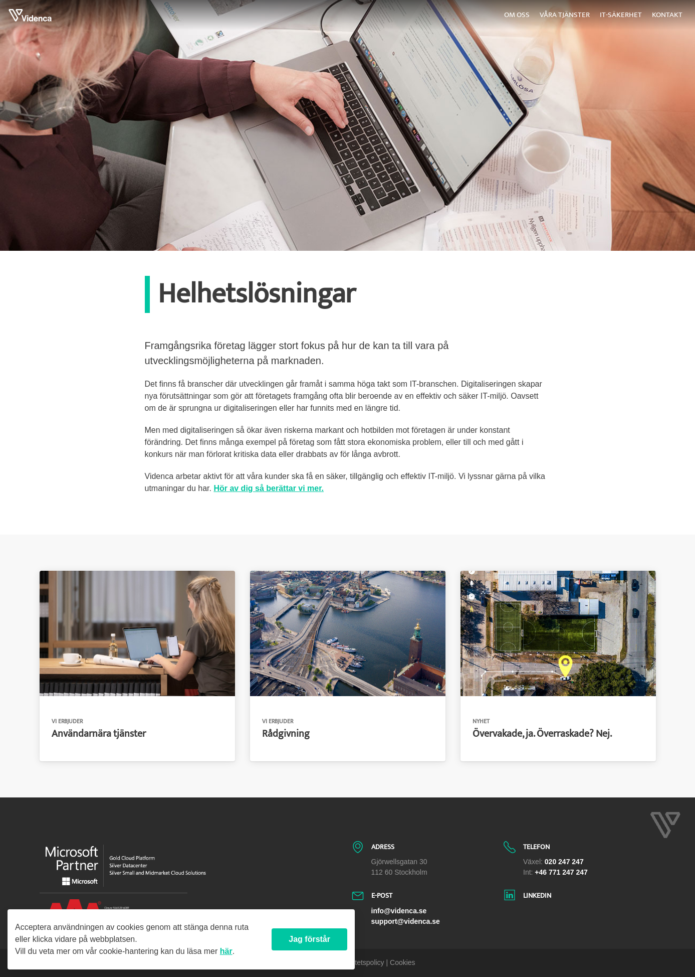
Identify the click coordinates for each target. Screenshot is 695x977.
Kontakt (667, 15)
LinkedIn (537, 895)
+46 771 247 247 (561, 872)
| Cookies (400, 962)
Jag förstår (309, 939)
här (226, 951)
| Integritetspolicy (358, 962)
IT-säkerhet (621, 15)
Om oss (517, 15)
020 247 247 (564, 862)
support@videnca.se (405, 921)
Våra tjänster (565, 15)
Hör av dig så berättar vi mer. (268, 488)
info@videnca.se (399, 911)
